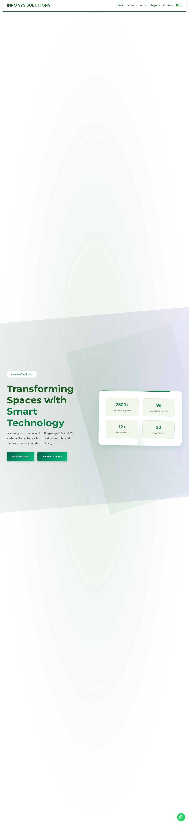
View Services (20, 456)
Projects (155, 5)
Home (119, 5)
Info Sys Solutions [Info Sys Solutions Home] (28, 5)
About (144, 5)
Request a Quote (52, 456)
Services (131, 5)
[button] (181, 817)
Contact (168, 5)
